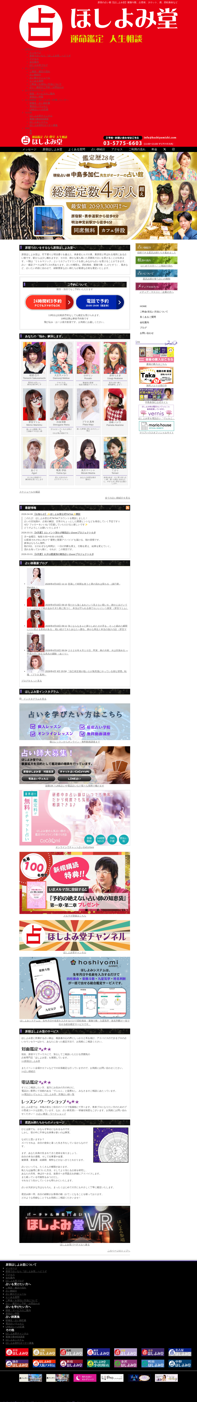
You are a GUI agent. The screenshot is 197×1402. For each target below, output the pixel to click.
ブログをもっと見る (31, 680)
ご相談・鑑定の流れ (40, 71)
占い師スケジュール (40, 77)
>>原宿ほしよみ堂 (30, 1061)
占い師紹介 (35, 74)
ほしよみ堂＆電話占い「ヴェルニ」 (156, 418)
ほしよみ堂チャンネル (41, 115)
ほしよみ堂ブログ (39, 65)
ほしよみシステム (39, 122)
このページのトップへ (118, 1250)
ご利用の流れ (137, 149)
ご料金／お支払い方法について (46, 84)
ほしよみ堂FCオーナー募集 (44, 125)
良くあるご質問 (148, 317)
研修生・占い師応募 (40, 103)
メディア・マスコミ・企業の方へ (156, 292)
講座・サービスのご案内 (42, 93)
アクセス (34, 58)
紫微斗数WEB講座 (39, 119)
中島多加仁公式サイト (156, 402)
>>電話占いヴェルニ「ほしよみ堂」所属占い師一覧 (47, 1094)
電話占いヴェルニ (39, 106)
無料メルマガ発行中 (156, 385)
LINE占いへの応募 (39, 109)
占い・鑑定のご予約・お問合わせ (47, 87)
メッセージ (35, 52)
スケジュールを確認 (29, 492)
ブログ (143, 327)
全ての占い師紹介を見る (117, 498)
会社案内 (34, 62)
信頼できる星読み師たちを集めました (156, 252)
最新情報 (30, 507)
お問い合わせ (147, 333)
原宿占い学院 (36, 96)
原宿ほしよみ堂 (52, 149)
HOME (143, 306)
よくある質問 (36, 81)
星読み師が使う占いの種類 (156, 279)
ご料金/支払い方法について (154, 311)
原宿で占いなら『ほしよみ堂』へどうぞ (50, 55)
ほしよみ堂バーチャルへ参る (75, 1244)
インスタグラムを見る (32, 699)
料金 (154, 149)
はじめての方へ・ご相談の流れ (157, 266)
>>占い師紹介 (28, 1071)
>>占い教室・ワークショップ (51, 1114)
